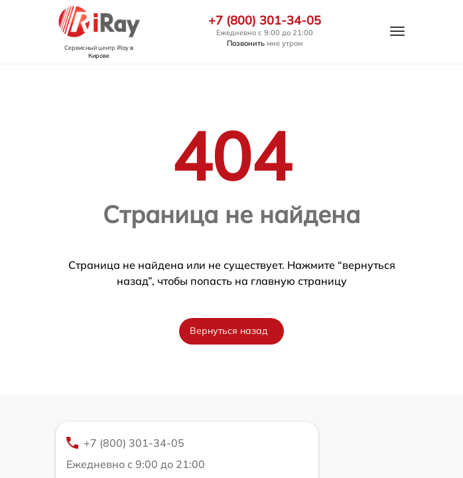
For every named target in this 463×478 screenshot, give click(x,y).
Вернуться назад (229, 331)
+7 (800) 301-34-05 (264, 20)
